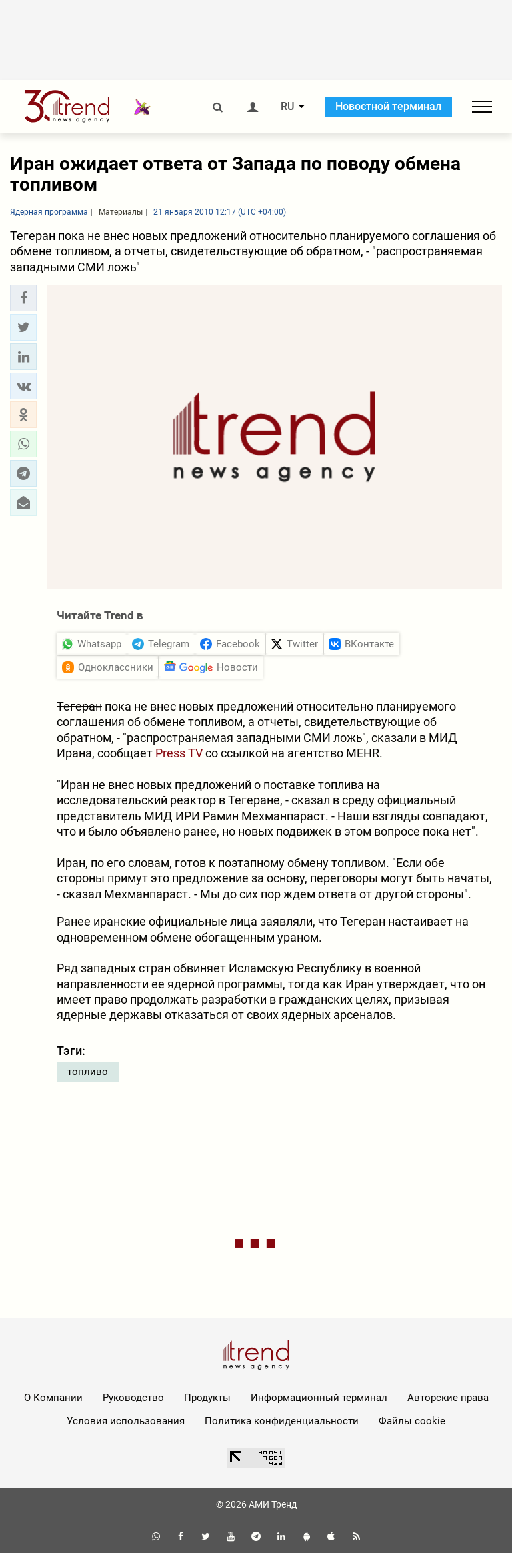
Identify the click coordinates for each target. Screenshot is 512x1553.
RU (287, 106)
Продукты (207, 1398)
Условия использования (126, 1421)
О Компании (53, 1398)
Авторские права (448, 1398)
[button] (23, 298)
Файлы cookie (412, 1421)
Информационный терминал (319, 1398)
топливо (87, 1072)
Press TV (179, 753)
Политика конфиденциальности (282, 1421)
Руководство (133, 1398)
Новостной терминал (388, 106)
